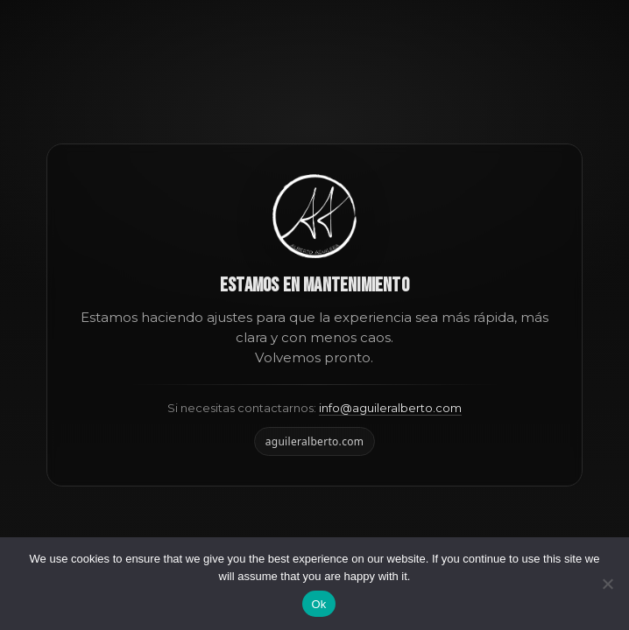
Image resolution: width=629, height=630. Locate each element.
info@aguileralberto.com (390, 408)
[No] (607, 583)
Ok (318, 604)
